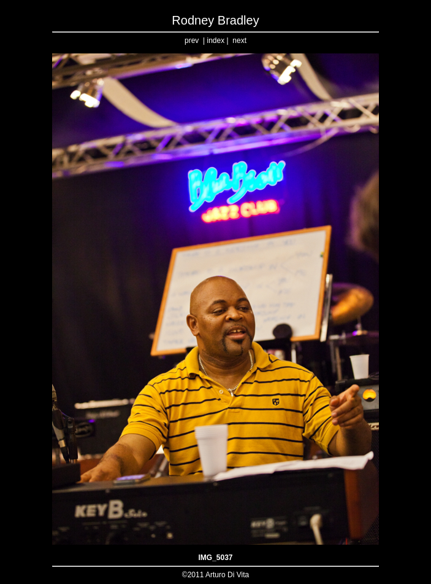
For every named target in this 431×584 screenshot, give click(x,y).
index (215, 40)
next (239, 40)
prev (192, 40)
